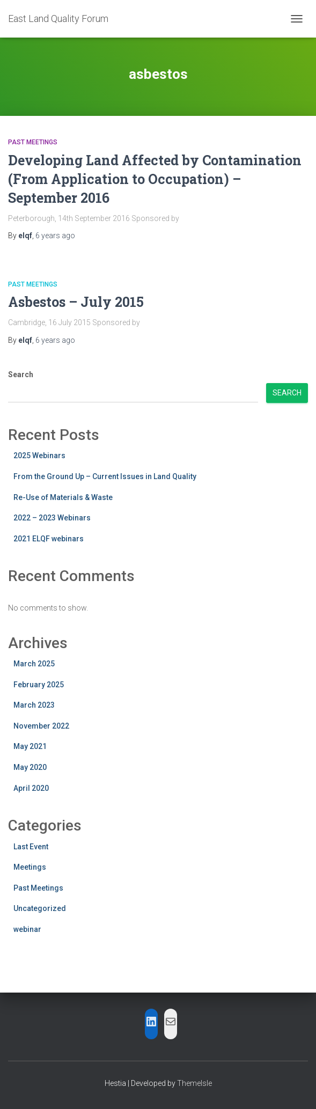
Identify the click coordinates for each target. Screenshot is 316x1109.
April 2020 (31, 788)
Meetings (29, 867)
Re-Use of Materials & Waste (63, 497)
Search (20, 374)
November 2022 (41, 726)
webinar (27, 929)
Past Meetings (32, 142)
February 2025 (38, 684)
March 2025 (34, 663)
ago (55, 235)
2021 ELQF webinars (48, 538)
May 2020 (30, 767)
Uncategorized (39, 908)
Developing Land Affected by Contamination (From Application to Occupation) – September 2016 (155, 179)
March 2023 (34, 705)
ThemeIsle (194, 1083)
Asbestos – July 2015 (76, 302)
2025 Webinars (39, 455)
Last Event (30, 846)
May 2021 (30, 746)
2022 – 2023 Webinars (52, 517)
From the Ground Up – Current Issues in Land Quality (104, 476)
